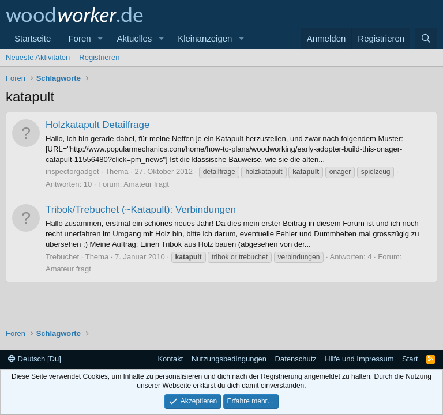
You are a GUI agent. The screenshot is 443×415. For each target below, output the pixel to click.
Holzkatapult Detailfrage (97, 124)
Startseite (32, 38)
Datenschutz (296, 358)
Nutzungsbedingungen (229, 358)
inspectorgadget (72, 171)
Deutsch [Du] (34, 358)
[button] (100, 38)
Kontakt (170, 358)
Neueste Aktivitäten (38, 57)
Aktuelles (134, 38)
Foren (79, 38)
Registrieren (99, 57)
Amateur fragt (146, 184)
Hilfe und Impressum (359, 358)
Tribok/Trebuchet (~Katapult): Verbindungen (141, 209)
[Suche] (426, 38)
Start (410, 358)
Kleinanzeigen (205, 38)
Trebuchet (62, 256)
